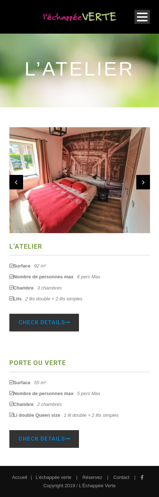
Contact (121, 477)
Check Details (44, 322)
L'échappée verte (53, 477)
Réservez (92, 477)
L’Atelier (25, 246)
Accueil (19, 477)
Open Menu (142, 17)
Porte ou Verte (37, 363)
